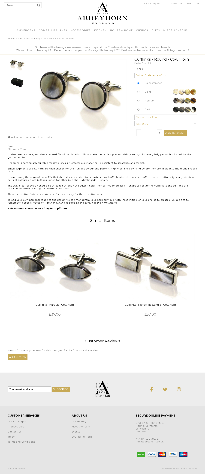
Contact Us (15, 431)
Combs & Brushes (53, 30)
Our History (79, 421)
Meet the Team (81, 426)
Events (76, 431)
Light (148, 91)
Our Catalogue (17, 421)
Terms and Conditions (21, 441)
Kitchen (100, 30)
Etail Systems (190, 469)
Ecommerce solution (171, 469)
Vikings (142, 30)
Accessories (80, 30)
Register (157, 4)
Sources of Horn (82, 436)
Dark (148, 109)
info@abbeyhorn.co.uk (150, 441)
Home (11, 38)
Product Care (16, 426)
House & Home (121, 30)
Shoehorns (26, 30)
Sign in (148, 4)
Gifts (156, 30)
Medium (150, 100)
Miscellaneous (175, 30)
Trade (11, 436)
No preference (153, 83)
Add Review (17, 357)
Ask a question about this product (32, 137)
